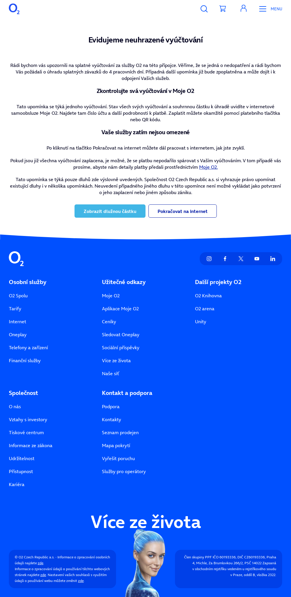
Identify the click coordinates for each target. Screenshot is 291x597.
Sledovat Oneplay (120, 334)
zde (40, 562)
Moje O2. (208, 167)
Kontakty (111, 419)
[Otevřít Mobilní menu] (268, 9)
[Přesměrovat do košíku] (223, 9)
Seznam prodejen (120, 432)
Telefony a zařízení (28, 347)
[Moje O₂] (243, 9)
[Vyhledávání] (204, 9)
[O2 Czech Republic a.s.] (14, 9)
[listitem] (209, 258)
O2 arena (204, 308)
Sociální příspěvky (120, 347)
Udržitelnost (21, 458)
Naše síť (110, 373)
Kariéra (16, 484)
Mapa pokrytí (116, 445)
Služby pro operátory (124, 471)
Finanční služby (25, 360)
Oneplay (18, 334)
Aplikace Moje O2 (120, 308)
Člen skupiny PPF (198, 557)
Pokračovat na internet (183, 211)
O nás (15, 406)
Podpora (111, 406)
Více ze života (116, 360)
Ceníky (109, 321)
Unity (200, 321)
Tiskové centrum (26, 432)
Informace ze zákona (30, 445)
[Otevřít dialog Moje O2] (243, 9)
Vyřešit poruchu (118, 458)
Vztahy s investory (28, 419)
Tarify (15, 308)
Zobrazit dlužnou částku (110, 211)
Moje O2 (111, 295)
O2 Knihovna (208, 295)
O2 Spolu (18, 295)
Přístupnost (21, 471)
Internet (17, 321)
